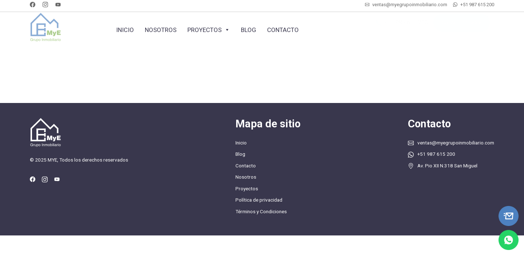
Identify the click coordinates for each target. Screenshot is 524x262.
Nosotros (160, 29)
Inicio (125, 29)
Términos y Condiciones (261, 211)
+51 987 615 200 (477, 4)
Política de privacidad (258, 200)
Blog (248, 29)
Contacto (283, 29)
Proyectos (208, 30)
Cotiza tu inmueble (461, 26)
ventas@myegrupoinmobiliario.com (409, 4)
